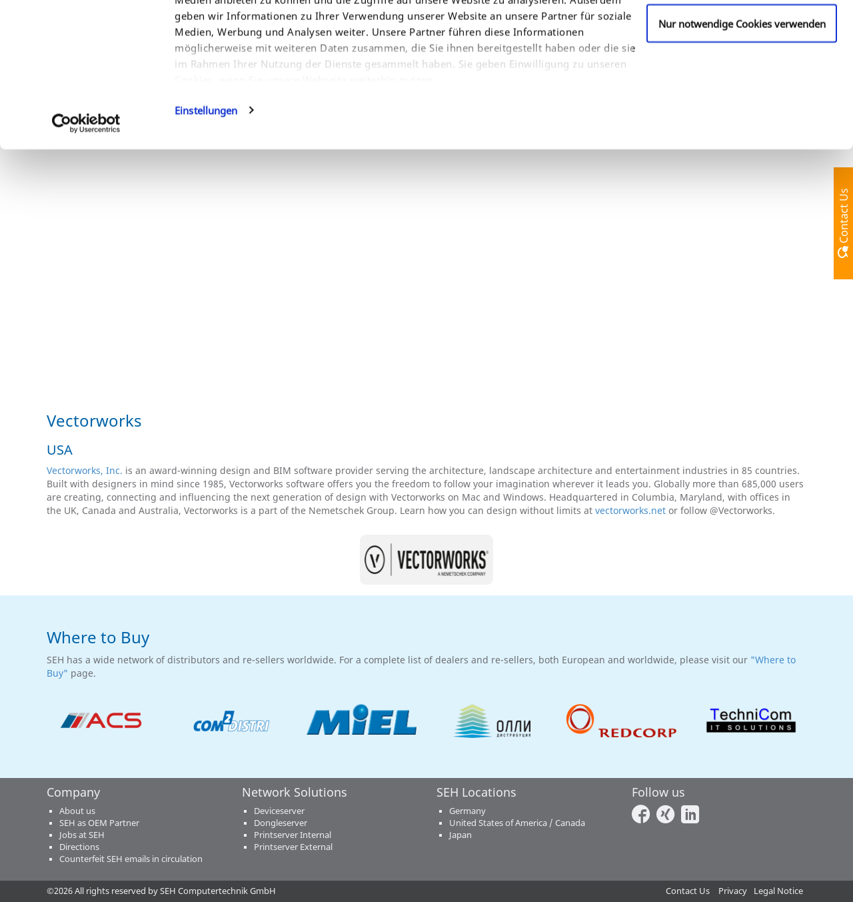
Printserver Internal (292, 835)
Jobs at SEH (82, 835)
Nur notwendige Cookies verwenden (742, 122)
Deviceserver (279, 811)
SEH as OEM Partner (99, 823)
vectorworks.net (630, 510)
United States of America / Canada (517, 823)
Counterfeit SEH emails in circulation (131, 859)
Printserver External (293, 847)
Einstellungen (206, 209)
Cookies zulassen (742, 35)
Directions (79, 847)
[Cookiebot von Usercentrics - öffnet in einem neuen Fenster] (86, 223)
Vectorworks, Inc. (85, 470)
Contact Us (688, 891)
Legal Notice (778, 891)
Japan (460, 835)
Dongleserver (280, 823)
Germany (467, 811)
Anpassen (742, 79)
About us (77, 811)
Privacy (732, 891)
